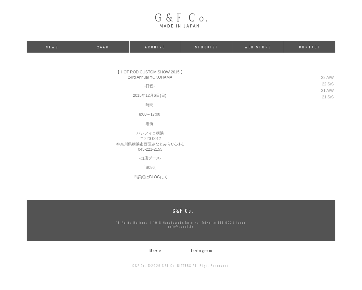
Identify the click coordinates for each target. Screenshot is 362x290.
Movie (155, 250)
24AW (103, 46)
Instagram (202, 250)
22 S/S (328, 84)
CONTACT (309, 46)
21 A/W (327, 90)
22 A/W (327, 77)
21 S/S (328, 97)
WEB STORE (258, 46)
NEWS (52, 46)
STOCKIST (206, 46)
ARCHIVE (155, 46)
